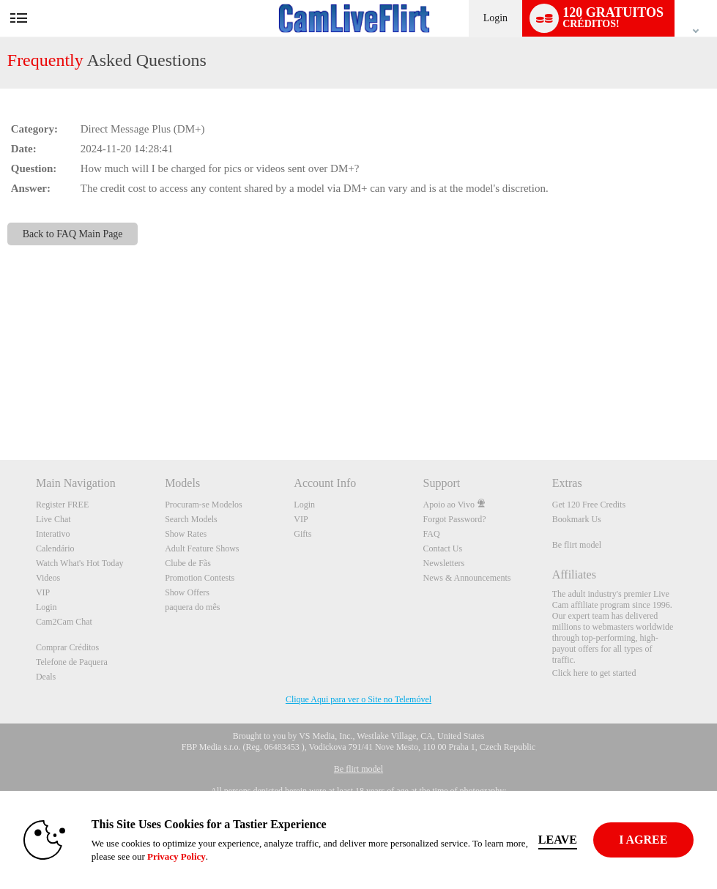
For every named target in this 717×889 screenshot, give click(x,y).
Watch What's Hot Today (80, 563)
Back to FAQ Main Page (73, 233)
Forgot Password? (454, 519)
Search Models (191, 519)
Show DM (0, 405)
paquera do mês (192, 607)
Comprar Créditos (67, 647)
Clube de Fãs (188, 563)
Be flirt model (576, 545)
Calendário (55, 548)
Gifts (302, 534)
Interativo (53, 534)
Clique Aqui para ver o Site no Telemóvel (358, 699)
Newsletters (444, 563)
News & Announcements (467, 578)
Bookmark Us (576, 519)
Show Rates (186, 534)
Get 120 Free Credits (588, 504)
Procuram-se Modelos (203, 504)
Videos (48, 578)
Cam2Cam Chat (64, 622)
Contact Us (443, 548)
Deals (46, 677)
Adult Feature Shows (202, 548)
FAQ (431, 534)
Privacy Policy (177, 856)
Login (495, 17)
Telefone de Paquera (72, 662)
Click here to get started (594, 673)
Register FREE (62, 504)
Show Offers (187, 592)
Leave (558, 839)
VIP (43, 592)
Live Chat (53, 519)
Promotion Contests (199, 578)
